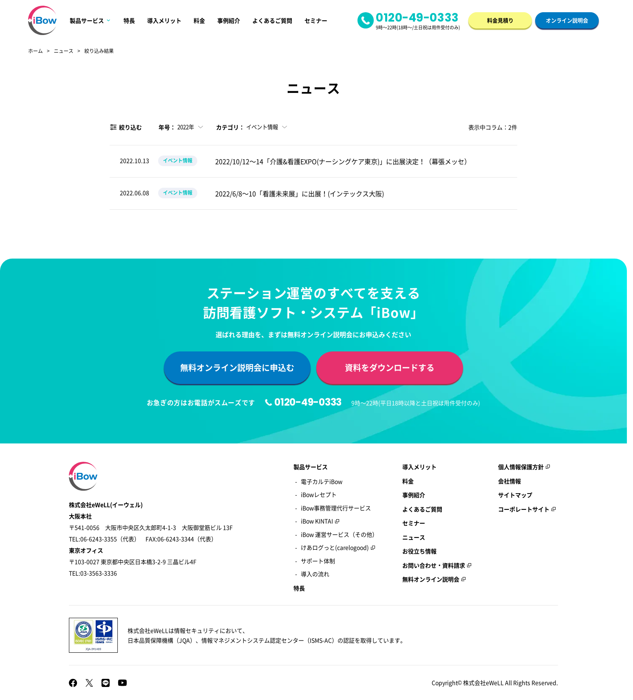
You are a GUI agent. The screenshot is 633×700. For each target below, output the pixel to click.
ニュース (63, 51)
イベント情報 (177, 160)
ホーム (35, 51)
